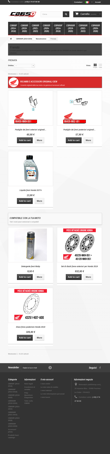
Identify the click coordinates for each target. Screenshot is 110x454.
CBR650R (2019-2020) (70, 28)
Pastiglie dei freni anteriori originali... (30, 129)
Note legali (28, 384)
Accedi (98, 2)
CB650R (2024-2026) (46, 28)
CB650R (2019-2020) (24, 28)
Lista (100, 65)
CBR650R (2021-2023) (83, 28)
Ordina (11, 65)
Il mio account (47, 379)
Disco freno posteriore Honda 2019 (30, 326)
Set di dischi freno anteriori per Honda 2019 (79, 266)
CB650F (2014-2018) (13, 28)
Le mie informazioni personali (53, 394)
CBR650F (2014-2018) (58, 28)
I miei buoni (45, 397)
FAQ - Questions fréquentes (28, 395)
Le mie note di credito (49, 387)
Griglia (95, 65)
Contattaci (78, 2)
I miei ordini (45, 384)
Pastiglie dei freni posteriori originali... (79, 129)
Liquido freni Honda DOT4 (31, 190)
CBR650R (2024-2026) (95, 28)
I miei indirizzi (46, 390)
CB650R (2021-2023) (35, 28)
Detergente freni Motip (30, 266)
